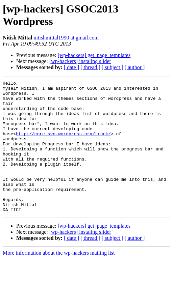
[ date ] (71, 67)
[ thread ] (90, 67)
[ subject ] (112, 67)
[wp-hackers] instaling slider (80, 61)
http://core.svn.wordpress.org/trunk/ (63, 145)
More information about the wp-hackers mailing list (59, 279)
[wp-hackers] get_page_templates (94, 55)
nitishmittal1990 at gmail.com (66, 37)
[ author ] (135, 67)
